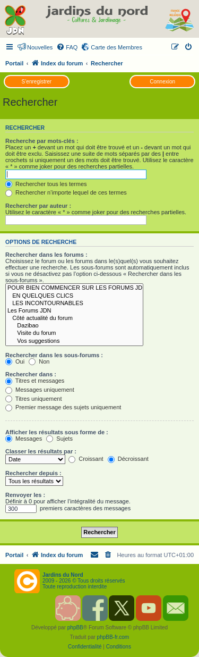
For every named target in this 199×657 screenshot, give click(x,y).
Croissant (85, 459)
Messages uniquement (39, 389)
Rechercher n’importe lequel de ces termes (66, 192)
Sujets (59, 438)
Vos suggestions (74, 341)
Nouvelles (40, 47)
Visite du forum (74, 333)
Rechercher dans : (30, 374)
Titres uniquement (33, 398)
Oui (14, 361)
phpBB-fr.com (113, 637)
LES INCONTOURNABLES (74, 303)
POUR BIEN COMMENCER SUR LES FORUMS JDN (74, 288)
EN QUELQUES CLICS (74, 296)
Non (39, 361)
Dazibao (74, 326)
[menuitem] (66, 47)
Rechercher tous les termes (46, 184)
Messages (23, 438)
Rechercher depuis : (33, 473)
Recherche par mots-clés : (42, 141)
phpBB (75, 627)
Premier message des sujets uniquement (63, 407)
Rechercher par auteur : (38, 206)
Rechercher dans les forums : (46, 254)
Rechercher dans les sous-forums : (54, 355)
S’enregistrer (36, 82)
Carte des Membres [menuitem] (116, 47)
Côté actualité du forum (74, 318)
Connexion (162, 82)
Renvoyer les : (25, 495)
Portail (14, 63)
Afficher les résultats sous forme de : (56, 432)
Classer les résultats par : (40, 451)
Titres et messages (34, 380)
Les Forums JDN (74, 311)
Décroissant (128, 459)
